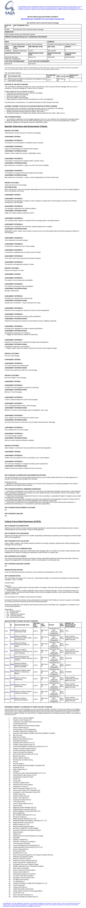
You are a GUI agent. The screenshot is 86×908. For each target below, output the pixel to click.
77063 (12, 644)
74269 (12, 637)
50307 (12, 671)
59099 (12, 664)
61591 (12, 650)
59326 (12, 630)
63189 (12, 691)
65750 (12, 678)
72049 (12, 698)
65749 (12, 685)
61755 (12, 657)
